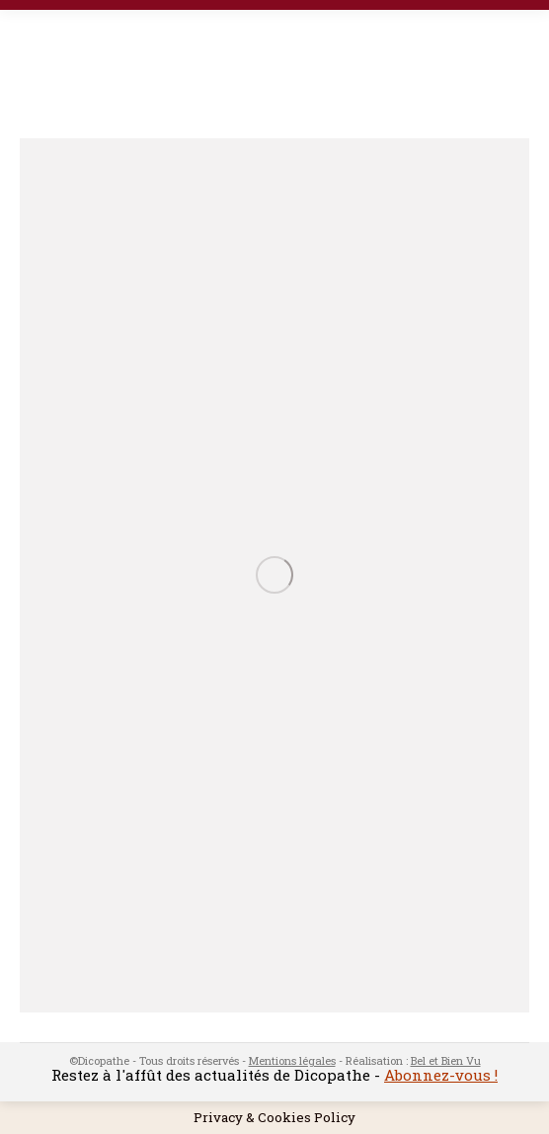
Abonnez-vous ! (441, 1075)
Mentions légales (292, 1060)
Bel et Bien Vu (446, 1060)
